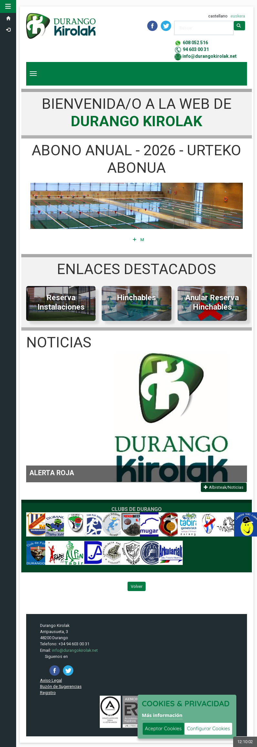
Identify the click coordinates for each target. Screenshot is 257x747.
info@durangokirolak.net (209, 56)
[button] (8, 6)
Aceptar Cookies (163, 728)
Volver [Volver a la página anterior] (136, 586)
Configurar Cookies (208, 728)
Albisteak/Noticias (223, 487)
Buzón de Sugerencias (61, 686)
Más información (162, 715)
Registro (48, 692)
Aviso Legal (51, 680)
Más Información (138, 239)
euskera (238, 16)
